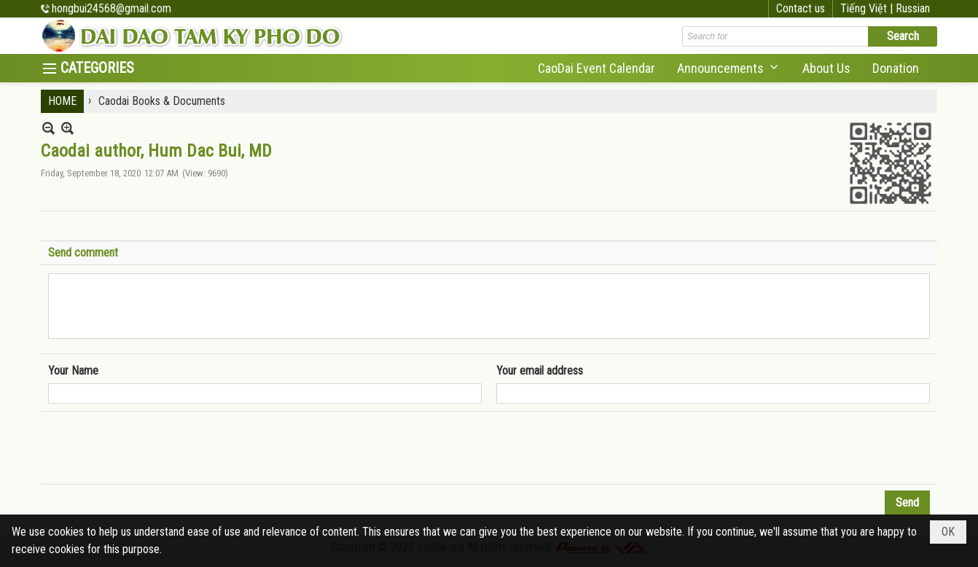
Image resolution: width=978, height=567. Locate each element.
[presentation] (159, 448)
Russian (913, 8)
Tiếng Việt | (868, 8)
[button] (728, 68)
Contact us (800, 8)
